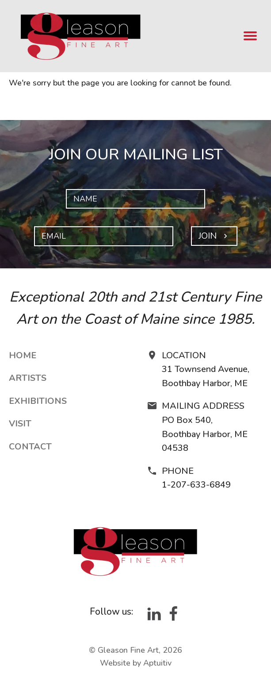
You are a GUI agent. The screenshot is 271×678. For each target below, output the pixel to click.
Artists (27, 378)
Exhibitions (38, 401)
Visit (20, 424)
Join (214, 236)
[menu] (250, 36)
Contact (30, 447)
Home (22, 355)
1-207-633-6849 (196, 485)
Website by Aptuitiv (136, 663)
